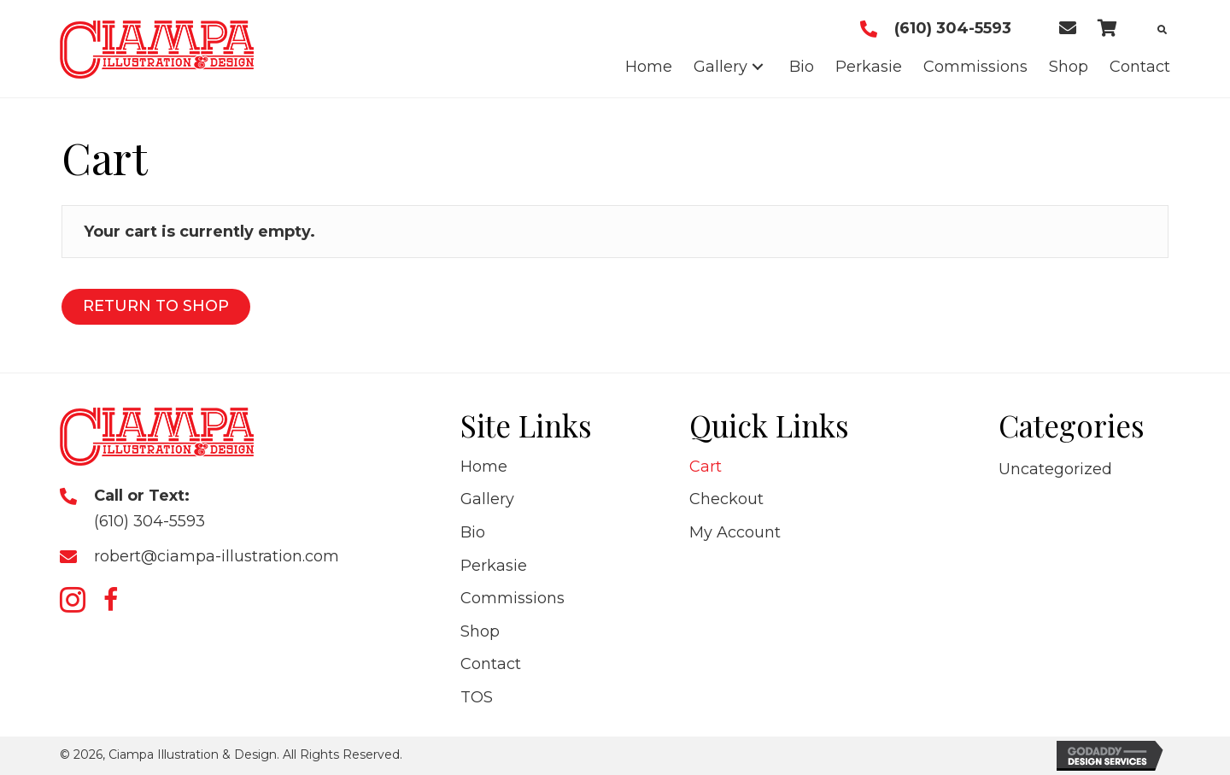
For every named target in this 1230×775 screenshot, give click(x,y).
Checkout (726, 499)
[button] (72, 600)
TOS (476, 697)
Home (483, 466)
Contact (490, 664)
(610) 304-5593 (952, 28)
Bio (472, 532)
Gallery (487, 499)
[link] (649, 67)
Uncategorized (1055, 469)
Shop (480, 631)
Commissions (512, 598)
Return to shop (156, 305)
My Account (735, 532)
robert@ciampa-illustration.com (216, 556)
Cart (705, 466)
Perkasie (493, 565)
